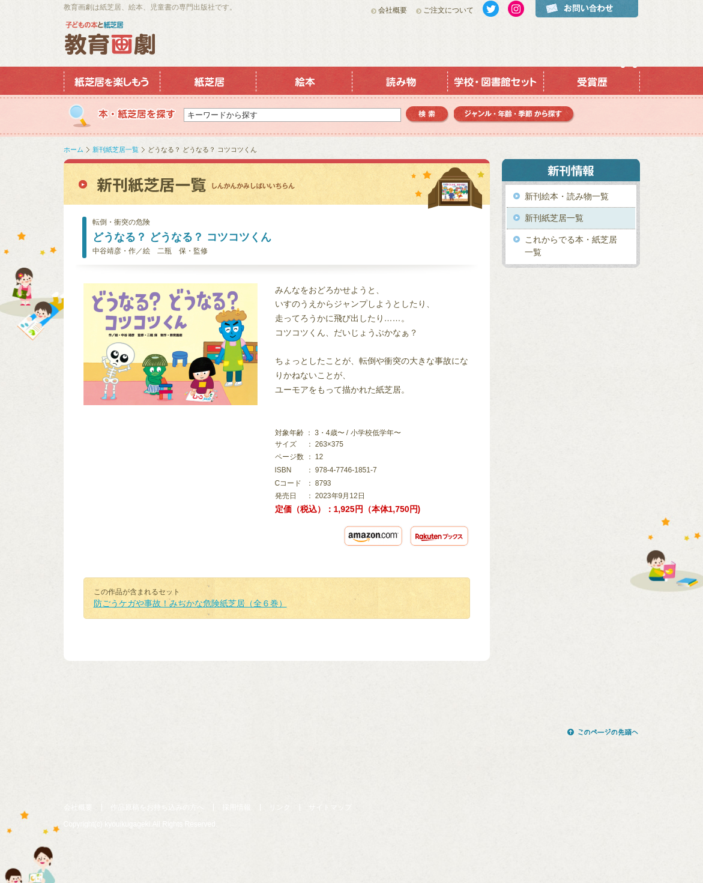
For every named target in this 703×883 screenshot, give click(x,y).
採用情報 (236, 807)
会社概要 (392, 10)
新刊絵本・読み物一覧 (567, 196)
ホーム (73, 149)
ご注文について (448, 10)
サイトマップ (330, 807)
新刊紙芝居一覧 (115, 149)
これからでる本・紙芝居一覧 (571, 246)
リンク (280, 807)
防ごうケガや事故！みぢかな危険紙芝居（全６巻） (190, 603)
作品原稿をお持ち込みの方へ (157, 807)
